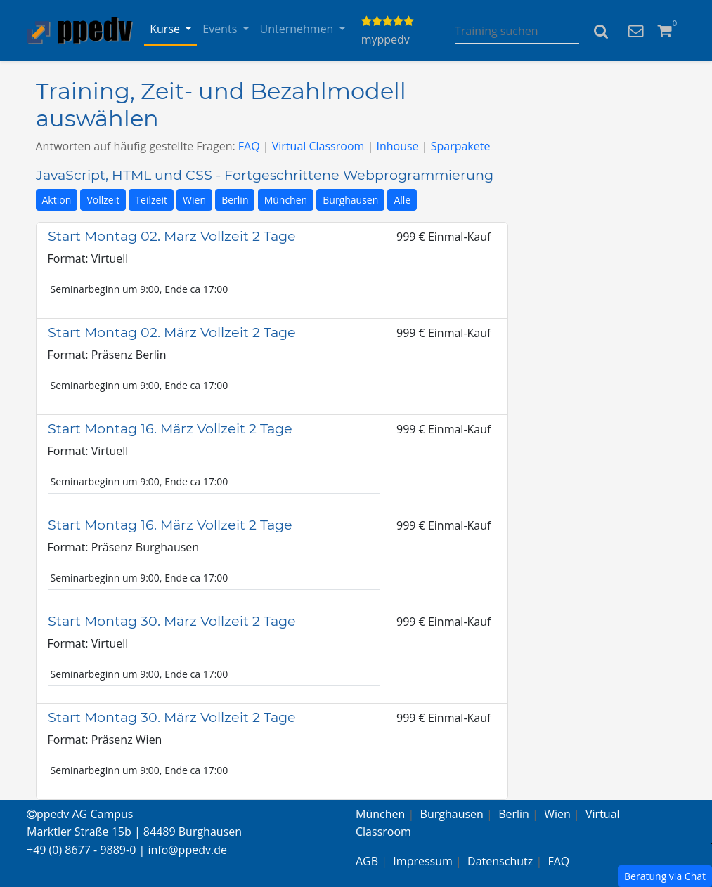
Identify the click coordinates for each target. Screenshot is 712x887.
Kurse (166, 29)
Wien (194, 199)
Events (221, 29)
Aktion (57, 199)
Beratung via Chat (665, 876)
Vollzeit (102, 199)
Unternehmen (298, 29)
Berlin (234, 199)
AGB (367, 861)
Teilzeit (151, 199)
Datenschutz (500, 861)
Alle (402, 199)
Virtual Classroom (318, 146)
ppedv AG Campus (80, 814)
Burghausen (350, 199)
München (286, 199)
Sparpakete (461, 146)
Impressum (422, 861)
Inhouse (397, 146)
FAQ (249, 146)
